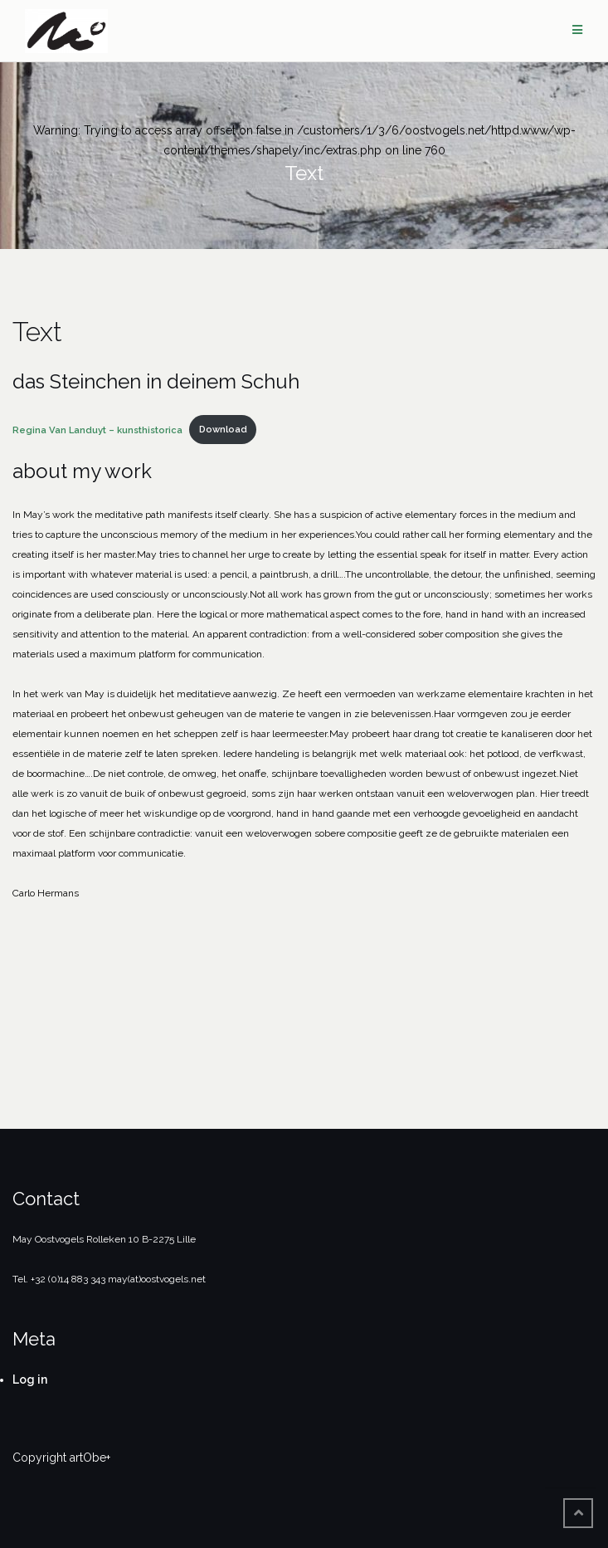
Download (223, 429)
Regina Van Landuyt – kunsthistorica (97, 429)
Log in (29, 1379)
